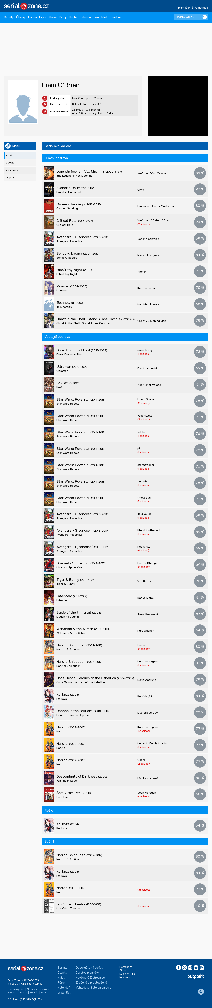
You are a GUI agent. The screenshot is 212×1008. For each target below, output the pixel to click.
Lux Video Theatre (78, 904)
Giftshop (124, 970)
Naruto (70, 727)
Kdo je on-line (127, 973)
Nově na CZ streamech (91, 977)
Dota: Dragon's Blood (81, 350)
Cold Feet (62, 797)
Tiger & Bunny (75, 579)
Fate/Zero (71, 595)
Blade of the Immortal (78, 612)
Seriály (9, 17)
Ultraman (72, 366)
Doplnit (10, 177)
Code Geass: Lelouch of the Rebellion (95, 677)
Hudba (73, 17)
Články (21, 17)
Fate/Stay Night (74, 269)
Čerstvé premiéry (87, 972)
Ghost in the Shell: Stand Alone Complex (98, 318)
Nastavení (125, 977)
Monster (71, 286)
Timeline (115, 17)
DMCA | (24, 992)
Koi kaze (67, 694)
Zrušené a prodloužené (91, 982)
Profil (9, 155)
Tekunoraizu (64, 307)
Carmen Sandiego (78, 204)
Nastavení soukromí (38, 989)
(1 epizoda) (143, 353)
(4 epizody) (143, 796)
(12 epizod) (143, 730)
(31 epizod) (143, 889)
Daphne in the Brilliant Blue (83, 710)
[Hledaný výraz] (191, 17)
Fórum (32, 17)
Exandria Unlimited (75, 187)
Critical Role (74, 220)
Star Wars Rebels (67, 403)
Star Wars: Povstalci (80, 399)
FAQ (43, 992)
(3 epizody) (144, 419)
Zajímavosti (12, 170)
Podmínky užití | (17, 989)
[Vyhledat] (204, 17)
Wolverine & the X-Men (83, 628)
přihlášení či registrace (193, 7)
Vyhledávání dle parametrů (93, 987)
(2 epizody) (144, 224)
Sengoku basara (77, 253)
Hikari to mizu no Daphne (72, 715)
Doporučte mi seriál (89, 967)
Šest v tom (73, 792)
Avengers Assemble (69, 241)
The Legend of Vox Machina (74, 175)
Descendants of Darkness (81, 776)
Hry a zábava (48, 17)
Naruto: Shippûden (68, 649)
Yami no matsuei (67, 780)
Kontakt (34, 992)
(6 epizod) (143, 550)
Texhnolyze (70, 302)
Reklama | (14, 992)
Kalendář (86, 17)
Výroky (10, 163)
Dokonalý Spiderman (80, 563)
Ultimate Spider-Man (69, 567)
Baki (68, 382)
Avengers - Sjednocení (82, 236)
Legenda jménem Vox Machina (89, 171)
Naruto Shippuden (79, 645)
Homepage (125, 967)
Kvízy (63, 17)
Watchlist (100, 17)
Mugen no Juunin (67, 616)
